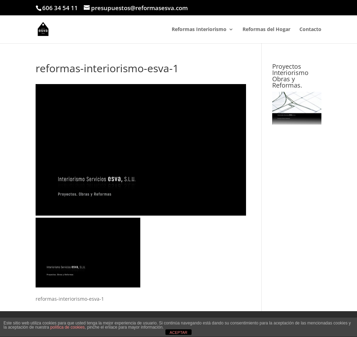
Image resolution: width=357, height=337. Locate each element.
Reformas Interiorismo (199, 29)
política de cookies (67, 327)
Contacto (310, 29)
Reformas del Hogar (266, 29)
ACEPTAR (178, 332)
